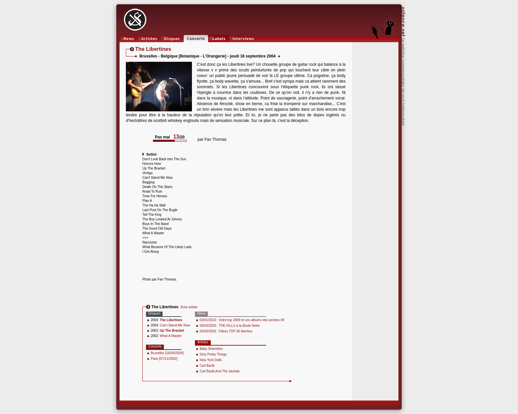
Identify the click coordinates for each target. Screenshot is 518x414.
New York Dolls (211, 360)
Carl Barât (207, 365)
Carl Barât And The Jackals (220, 371)
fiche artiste (189, 307)
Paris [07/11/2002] (164, 358)
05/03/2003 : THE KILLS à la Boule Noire (230, 325)
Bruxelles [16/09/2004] (167, 353)
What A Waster (171, 336)
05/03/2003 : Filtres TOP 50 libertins (226, 331)
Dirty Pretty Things (213, 354)
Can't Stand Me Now (175, 325)
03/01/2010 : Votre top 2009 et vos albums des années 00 (242, 320)
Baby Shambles (211, 349)
